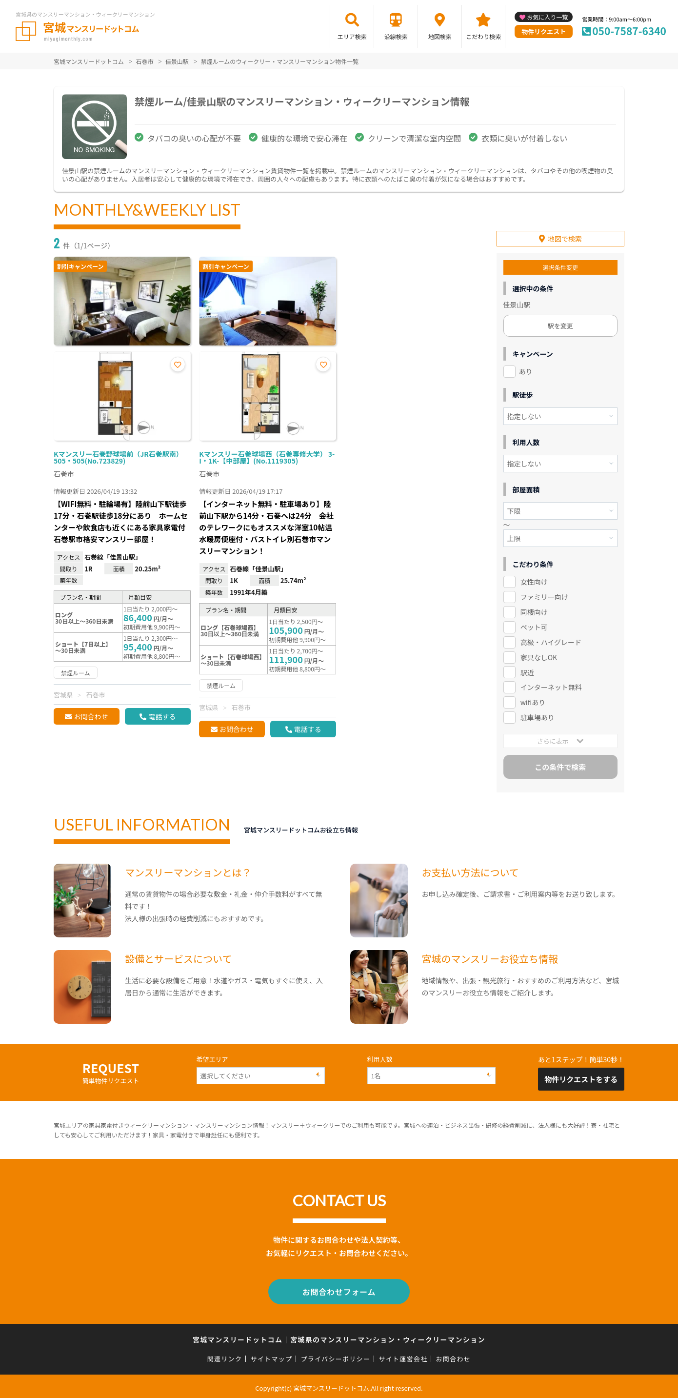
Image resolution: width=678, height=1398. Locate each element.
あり (526, 370)
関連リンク (224, 1355)
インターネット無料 (551, 685)
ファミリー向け (544, 595)
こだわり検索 (483, 36)
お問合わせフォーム (339, 1289)
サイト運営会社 (403, 1355)
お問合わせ (91, 716)
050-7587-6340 (629, 30)
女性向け (534, 580)
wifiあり (532, 701)
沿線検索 (396, 36)
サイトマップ (272, 1355)
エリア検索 (352, 36)
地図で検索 (565, 237)
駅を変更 (560, 324)
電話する (162, 716)
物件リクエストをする (581, 1078)
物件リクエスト (543, 31)
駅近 (527, 670)
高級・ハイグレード (550, 641)
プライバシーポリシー (335, 1355)
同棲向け (534, 610)
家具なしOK (538, 656)
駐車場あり (537, 716)
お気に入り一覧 (547, 17)
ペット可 (534, 625)
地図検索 (440, 36)
